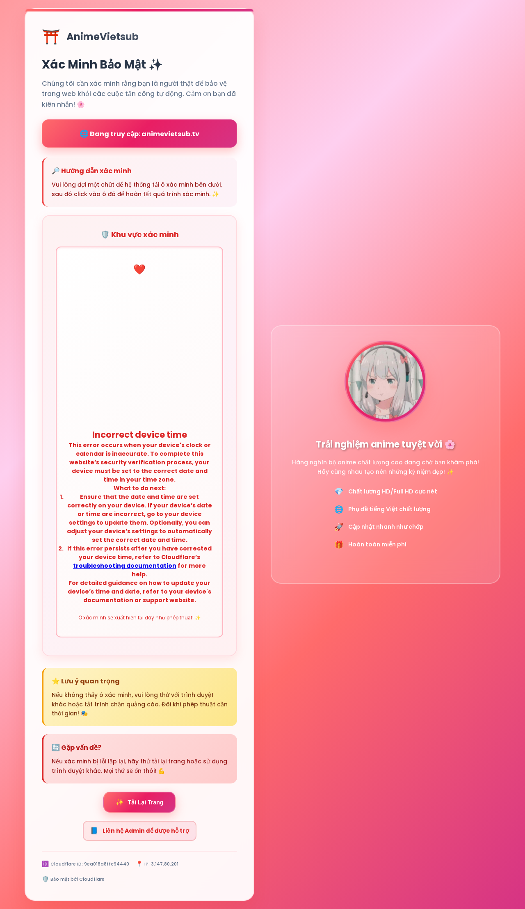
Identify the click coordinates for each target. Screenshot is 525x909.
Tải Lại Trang (140, 802)
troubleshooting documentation (124, 566)
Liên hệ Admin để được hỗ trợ (139, 831)
